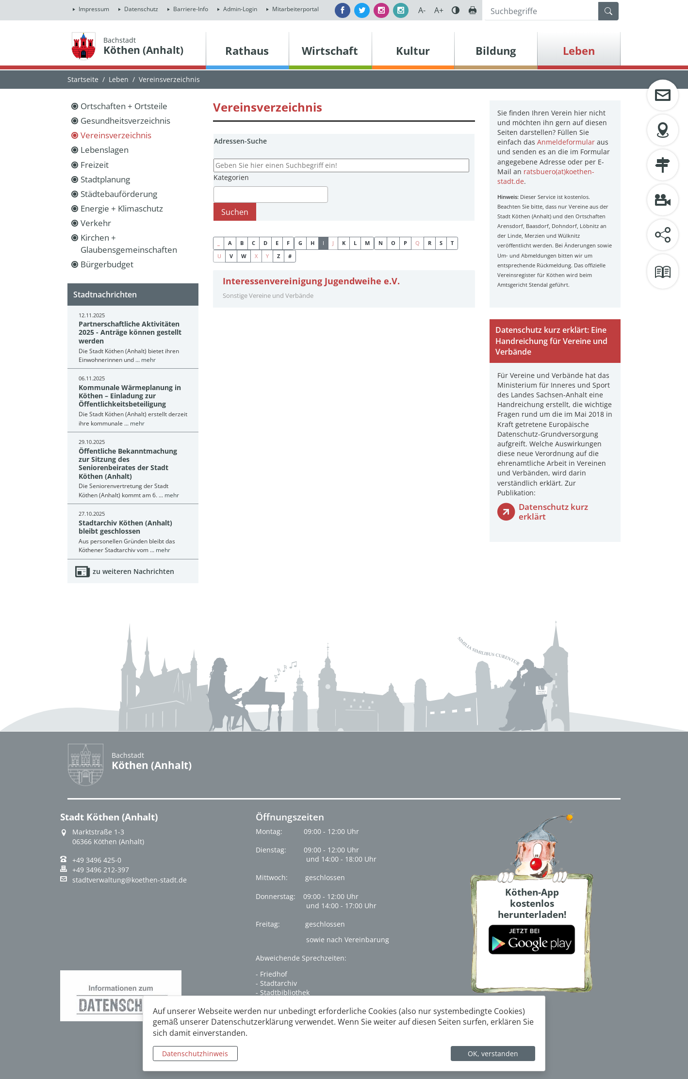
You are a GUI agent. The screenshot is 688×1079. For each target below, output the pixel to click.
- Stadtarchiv (276, 983)
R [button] (429, 242)
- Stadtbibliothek (283, 992)
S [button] (441, 242)
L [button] (355, 242)
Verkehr (96, 223)
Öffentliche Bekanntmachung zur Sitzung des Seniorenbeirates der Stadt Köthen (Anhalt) (128, 463)
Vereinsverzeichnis (116, 135)
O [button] (393, 242)
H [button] (312, 242)
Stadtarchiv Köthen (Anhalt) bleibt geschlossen (125, 527)
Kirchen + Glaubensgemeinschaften (129, 243)
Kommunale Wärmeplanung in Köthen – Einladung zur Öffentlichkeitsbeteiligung (130, 396)
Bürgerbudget (107, 264)
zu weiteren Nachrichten (133, 571)
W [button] (243, 256)
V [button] (231, 256)
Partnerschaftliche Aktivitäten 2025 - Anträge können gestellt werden (130, 332)
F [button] (288, 242)
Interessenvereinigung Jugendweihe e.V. (311, 281)
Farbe (455, 10)
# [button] (290, 256)
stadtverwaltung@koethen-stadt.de (129, 880)
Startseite (82, 79)
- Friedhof (271, 974)
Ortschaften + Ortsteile (124, 106)
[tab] (344, 289)
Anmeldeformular (566, 142)
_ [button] (218, 242)
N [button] (380, 242)
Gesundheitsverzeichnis (125, 120)
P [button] (405, 242)
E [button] (277, 242)
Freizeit (95, 164)
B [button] (242, 242)
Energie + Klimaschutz (122, 208)
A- (422, 10)
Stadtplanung (105, 179)
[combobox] (270, 194)
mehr (148, 360)
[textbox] (219, 194)
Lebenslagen (105, 149)
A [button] (230, 242)
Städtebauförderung (119, 193)
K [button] (343, 242)
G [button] (300, 242)
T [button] (452, 242)
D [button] (265, 242)
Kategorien (231, 177)
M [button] (367, 242)
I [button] (323, 242)
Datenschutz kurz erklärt (553, 511)
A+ (438, 10)
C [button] (253, 242)
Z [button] (278, 256)
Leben (119, 79)
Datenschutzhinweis (195, 1053)
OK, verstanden (493, 1053)
